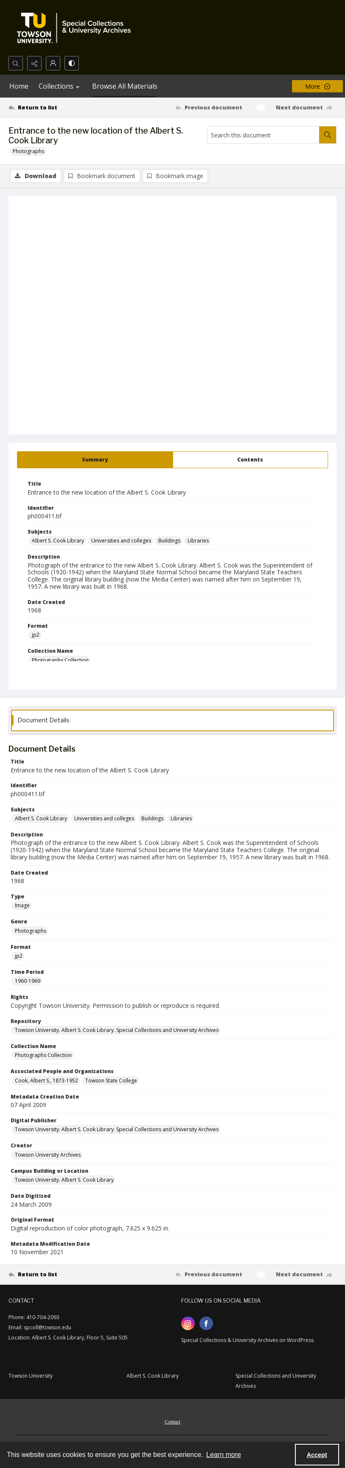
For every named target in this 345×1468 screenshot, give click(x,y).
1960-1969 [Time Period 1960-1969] (27, 981)
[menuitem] (172, 1421)
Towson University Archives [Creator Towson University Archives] (48, 1155)
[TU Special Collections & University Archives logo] (76, 28)
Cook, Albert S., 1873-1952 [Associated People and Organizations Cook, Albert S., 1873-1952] (46, 1081)
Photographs (28, 151)
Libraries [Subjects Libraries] (198, 541)
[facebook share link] (206, 1324)
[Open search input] (15, 63)
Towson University (30, 1376)
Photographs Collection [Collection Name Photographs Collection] (60, 660)
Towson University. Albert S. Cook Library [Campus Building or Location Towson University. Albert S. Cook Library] (64, 1180)
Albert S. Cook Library (152, 1376)
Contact (172, 1422)
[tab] (95, 460)
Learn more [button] (223, 1454)
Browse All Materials (124, 86)
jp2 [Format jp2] (35, 635)
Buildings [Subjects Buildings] (169, 541)
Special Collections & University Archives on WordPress (247, 1340)
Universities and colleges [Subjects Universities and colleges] (121, 541)
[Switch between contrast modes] (72, 63)
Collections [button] (60, 86)
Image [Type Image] (22, 905)
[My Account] (53, 63)
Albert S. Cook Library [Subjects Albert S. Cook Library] (58, 541)
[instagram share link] (188, 1324)
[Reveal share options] (34, 63)
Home (18, 86)
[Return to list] (51, 107)
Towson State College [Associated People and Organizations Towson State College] (111, 1081)
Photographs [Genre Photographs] (30, 931)
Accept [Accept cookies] (317, 1454)
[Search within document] (327, 134)
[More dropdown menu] (317, 86)
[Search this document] (263, 134)
